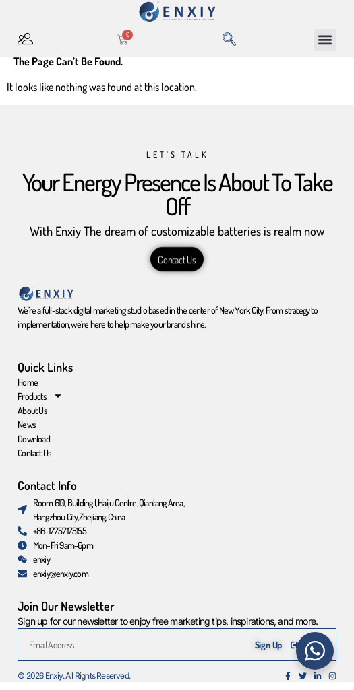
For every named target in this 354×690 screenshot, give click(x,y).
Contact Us (34, 460)
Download (34, 446)
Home (28, 389)
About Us (32, 417)
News (27, 432)
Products (40, 403)
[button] (325, 40)
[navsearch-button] (229, 39)
